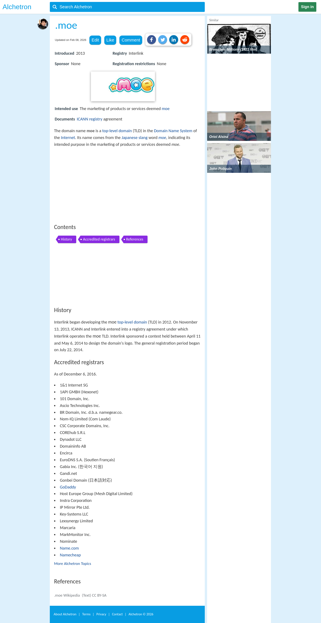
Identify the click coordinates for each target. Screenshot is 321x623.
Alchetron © (141, 614)
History (66, 239)
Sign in (307, 7)
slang (143, 137)
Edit (95, 40)
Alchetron (17, 7)
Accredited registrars (99, 239)
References (134, 239)
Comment (131, 40)
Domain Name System (173, 130)
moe (166, 108)
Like (110, 40)
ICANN (82, 119)
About (65, 614)
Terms (86, 614)
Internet (68, 137)
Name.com (69, 548)
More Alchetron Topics (72, 563)
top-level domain (117, 130)
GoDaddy (68, 487)
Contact (117, 614)
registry (95, 119)
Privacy (101, 614)
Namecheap (70, 554)
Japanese (130, 137)
